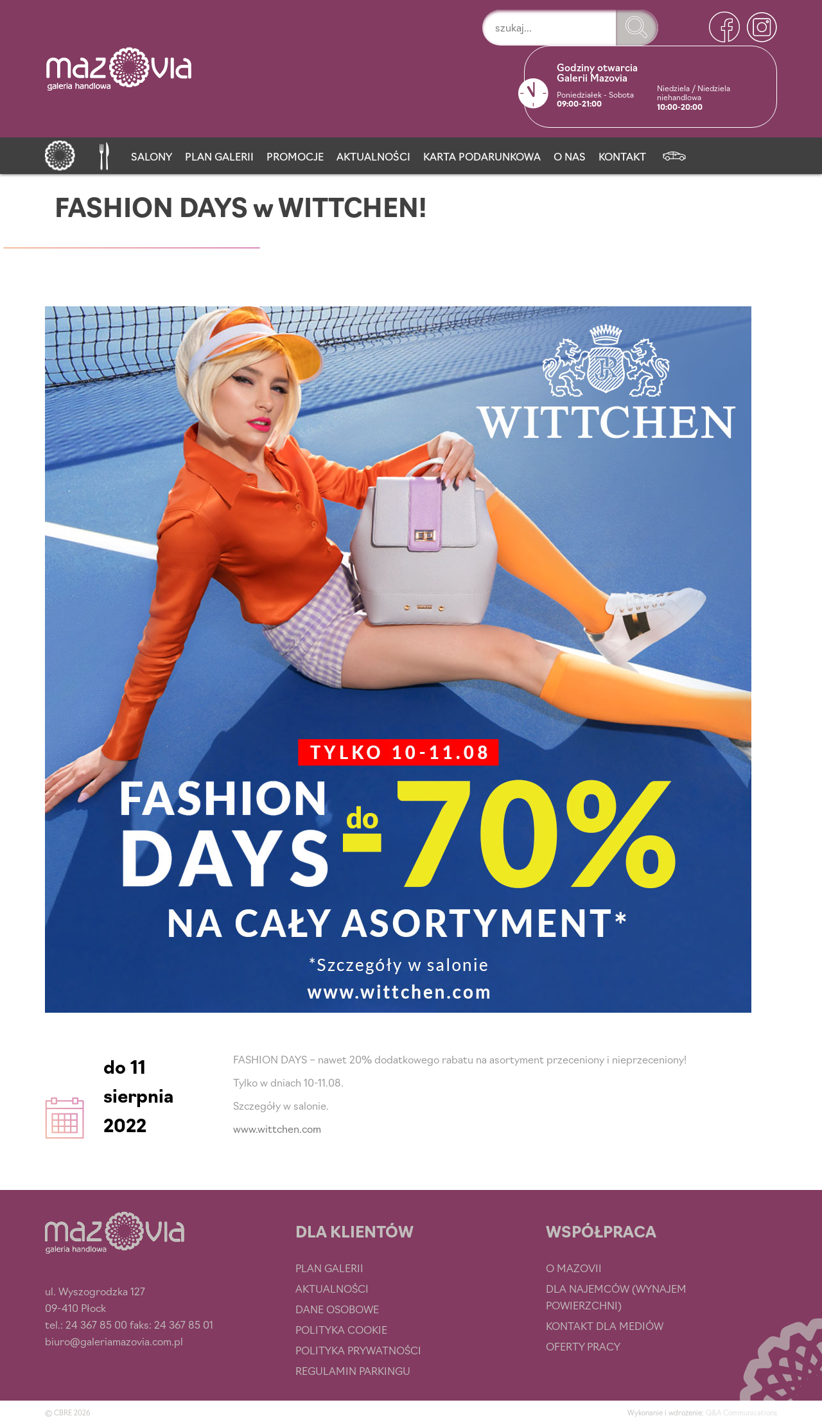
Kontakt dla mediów (604, 1325)
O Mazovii (574, 1268)
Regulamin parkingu (352, 1370)
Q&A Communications (741, 1412)
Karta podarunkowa (482, 156)
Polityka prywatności (358, 1350)
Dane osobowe (337, 1309)
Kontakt (622, 156)
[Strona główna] (60, 153)
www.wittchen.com (277, 1128)
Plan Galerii (219, 156)
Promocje (295, 156)
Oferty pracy (583, 1346)
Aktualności (373, 156)
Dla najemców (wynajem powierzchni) (616, 1296)
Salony (151, 156)
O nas (570, 156)
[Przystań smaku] (103, 153)
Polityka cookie (341, 1329)
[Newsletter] (674, 153)
